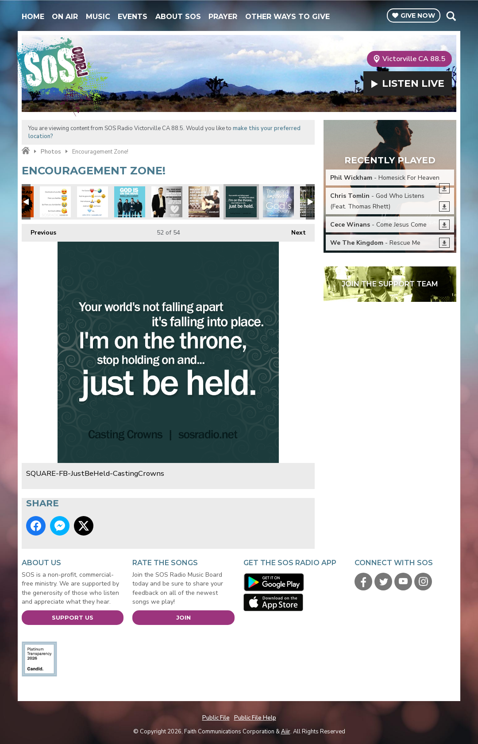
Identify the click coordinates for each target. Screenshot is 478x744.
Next (294, 230)
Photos (51, 152)
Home (33, 16)
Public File (216, 718)
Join (183, 617)
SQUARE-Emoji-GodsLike (55, 201)
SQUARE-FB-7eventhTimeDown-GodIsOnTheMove (129, 201)
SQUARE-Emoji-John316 (92, 201)
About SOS (178, 16)
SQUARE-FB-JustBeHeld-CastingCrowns (241, 201)
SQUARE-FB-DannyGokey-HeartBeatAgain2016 (166, 201)
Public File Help (255, 718)
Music (98, 16)
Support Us (72, 617)
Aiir (285, 732)
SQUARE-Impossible (278, 201)
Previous (39, 230)
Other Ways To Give (287, 16)
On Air (65, 16)
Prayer (222, 16)
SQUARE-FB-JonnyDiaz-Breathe (204, 201)
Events (132, 16)
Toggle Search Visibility (451, 16)
